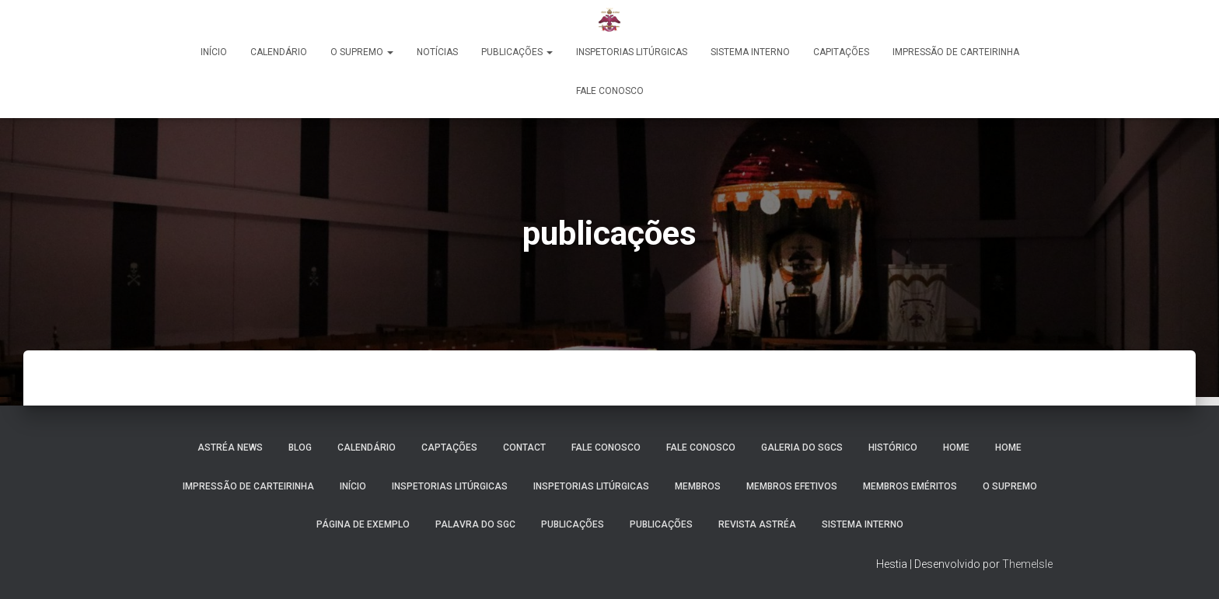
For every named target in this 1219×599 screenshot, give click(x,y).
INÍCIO (353, 486)
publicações (661, 524)
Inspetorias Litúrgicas (631, 52)
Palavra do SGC (475, 524)
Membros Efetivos (791, 486)
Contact (524, 447)
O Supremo (361, 52)
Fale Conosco (610, 90)
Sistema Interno (750, 52)
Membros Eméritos (910, 486)
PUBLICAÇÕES (517, 52)
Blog (300, 447)
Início (214, 52)
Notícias (437, 52)
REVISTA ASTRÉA (757, 524)
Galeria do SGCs (802, 447)
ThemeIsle (1027, 564)
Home (956, 447)
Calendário (278, 52)
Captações (449, 447)
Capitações (841, 52)
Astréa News (230, 447)
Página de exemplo (363, 524)
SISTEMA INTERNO (862, 524)
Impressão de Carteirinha (955, 52)
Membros (698, 486)
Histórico (892, 447)
